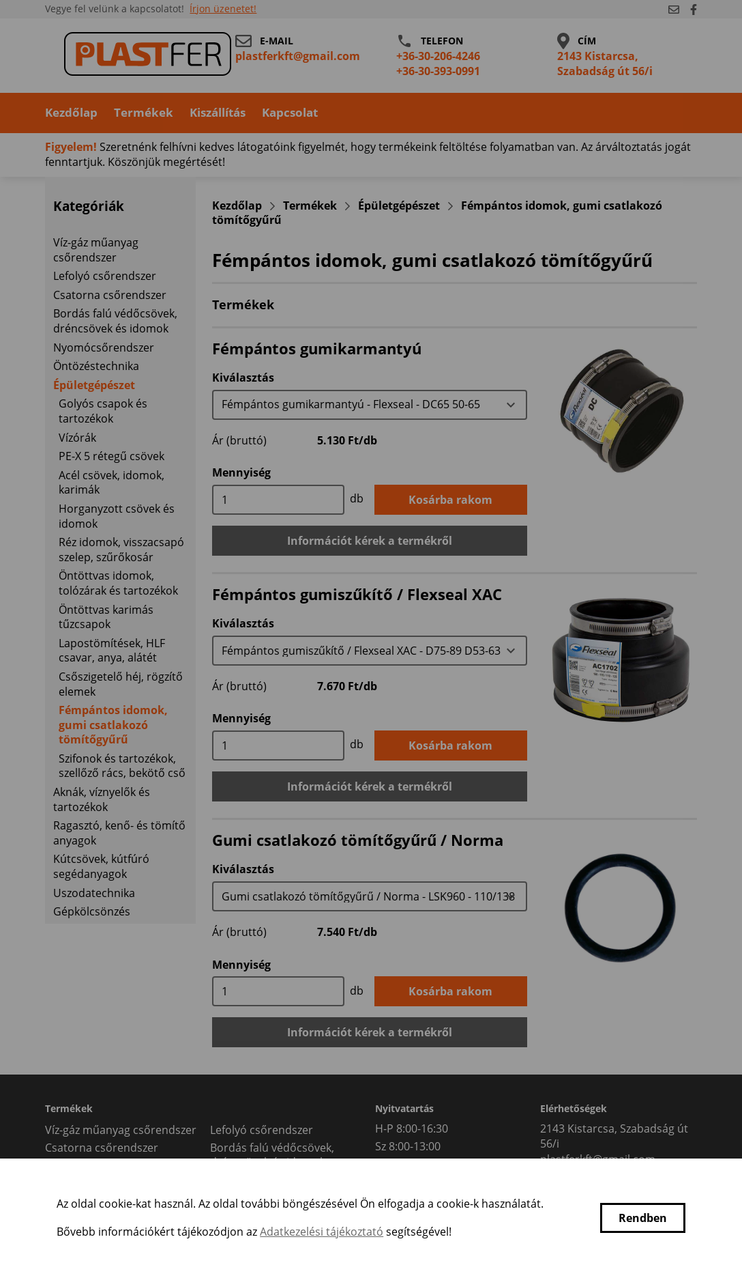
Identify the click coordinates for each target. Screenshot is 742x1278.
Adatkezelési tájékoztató (321, 1231)
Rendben (643, 1217)
